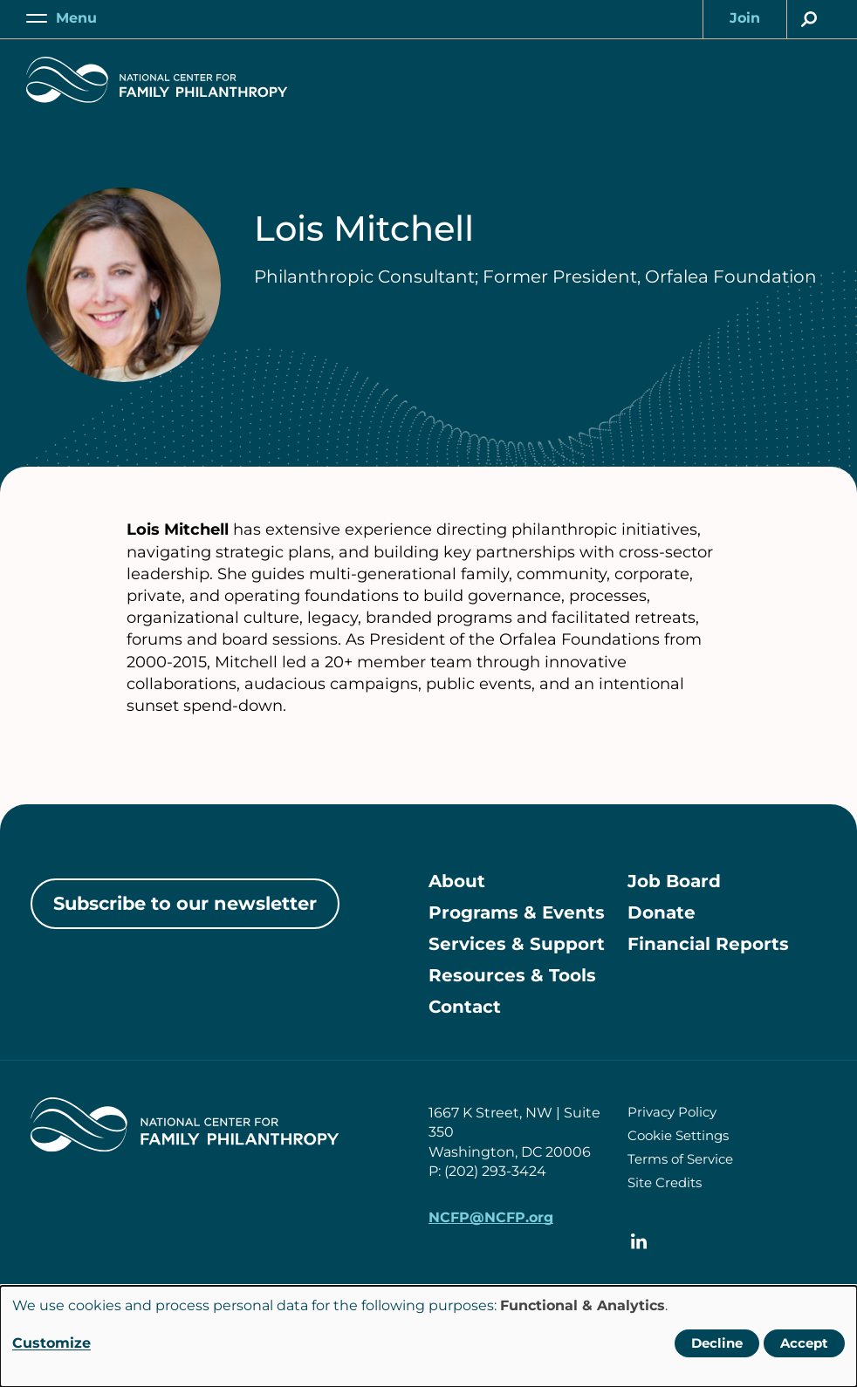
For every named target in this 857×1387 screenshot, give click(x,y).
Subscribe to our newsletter (185, 903)
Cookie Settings (678, 1135)
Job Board (674, 881)
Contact (464, 1006)
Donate (661, 912)
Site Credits (664, 1182)
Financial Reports (708, 943)
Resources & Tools (512, 975)
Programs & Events (516, 912)
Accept (804, 1343)
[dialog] (428, 1336)
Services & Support (516, 943)
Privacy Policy (671, 1111)
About (456, 881)
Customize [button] (51, 1343)
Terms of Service (680, 1159)
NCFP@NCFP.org (490, 1217)
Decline (717, 1343)
